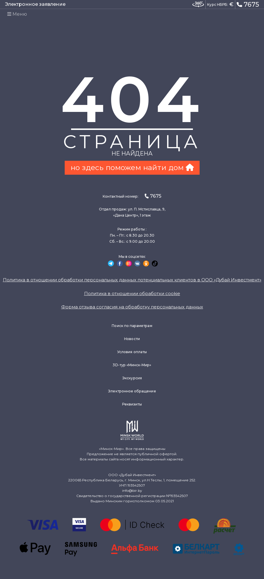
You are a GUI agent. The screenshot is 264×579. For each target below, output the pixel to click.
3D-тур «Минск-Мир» (132, 365)
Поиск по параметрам (132, 326)
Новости (132, 339)
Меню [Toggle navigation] (17, 14)
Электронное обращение (132, 391)
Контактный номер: (132, 196)
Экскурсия (132, 378)
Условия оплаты (132, 352)
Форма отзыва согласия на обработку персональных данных (132, 307)
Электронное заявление (35, 4)
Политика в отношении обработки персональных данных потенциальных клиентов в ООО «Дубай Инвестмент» (132, 280)
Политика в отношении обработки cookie (132, 293)
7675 (247, 4)
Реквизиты (132, 404)
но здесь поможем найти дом (132, 167)
